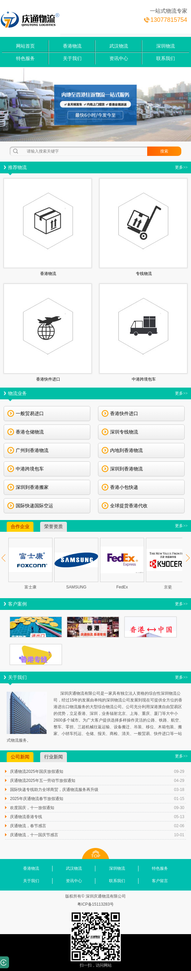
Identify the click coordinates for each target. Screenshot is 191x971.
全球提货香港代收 (125, 505)
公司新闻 (20, 756)
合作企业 (20, 526)
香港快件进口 (120, 413)
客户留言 (160, 880)
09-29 (179, 771)
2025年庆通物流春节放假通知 (36, 798)
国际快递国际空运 (30, 505)
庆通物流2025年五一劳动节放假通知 (42, 780)
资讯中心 (118, 58)
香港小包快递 (120, 487)
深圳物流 (165, 46)
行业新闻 (53, 756)
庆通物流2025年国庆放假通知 (36, 771)
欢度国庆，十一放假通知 (32, 807)
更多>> (181, 167)
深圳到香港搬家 (28, 487)
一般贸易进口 (25, 413)
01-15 (179, 798)
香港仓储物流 (25, 432)
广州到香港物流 (28, 450)
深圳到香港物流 (122, 468)
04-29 (179, 780)
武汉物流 (118, 46)
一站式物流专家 (168, 11)
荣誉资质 (53, 526)
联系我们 (165, 58)
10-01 (179, 835)
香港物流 (72, 46)
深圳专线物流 (120, 432)
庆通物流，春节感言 (28, 825)
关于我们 (72, 58)
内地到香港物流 (122, 450)
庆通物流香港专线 (26, 816)
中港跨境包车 (25, 468)
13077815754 (168, 19)
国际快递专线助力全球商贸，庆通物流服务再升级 (54, 789)
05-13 (179, 816)
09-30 (179, 807)
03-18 (179, 789)
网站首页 (25, 46)
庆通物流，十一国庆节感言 (34, 835)
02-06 (179, 825)
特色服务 (25, 58)
